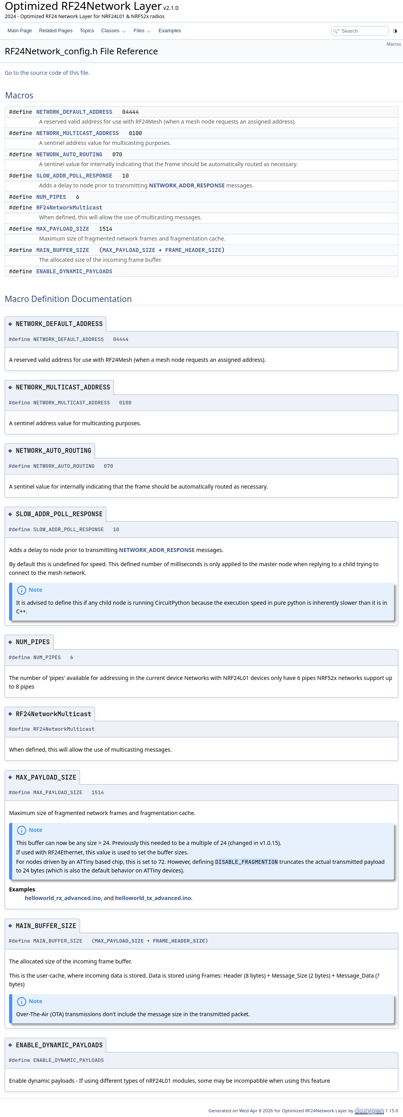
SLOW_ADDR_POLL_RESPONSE (74, 175)
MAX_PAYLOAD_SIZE (62, 228)
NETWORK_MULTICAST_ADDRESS (77, 133)
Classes (113, 30)
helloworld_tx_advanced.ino (153, 898)
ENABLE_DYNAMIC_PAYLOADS (74, 271)
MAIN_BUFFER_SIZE (62, 250)
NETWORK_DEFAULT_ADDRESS (74, 111)
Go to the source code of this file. (47, 72)
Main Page (19, 30)
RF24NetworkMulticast (69, 207)
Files (142, 30)
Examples (170, 30)
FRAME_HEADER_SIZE (193, 250)
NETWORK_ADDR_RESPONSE (187, 185)
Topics (86, 30)
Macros (394, 44)
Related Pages (55, 30)
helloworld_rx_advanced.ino (63, 898)
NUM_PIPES (51, 196)
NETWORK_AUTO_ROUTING (69, 154)
